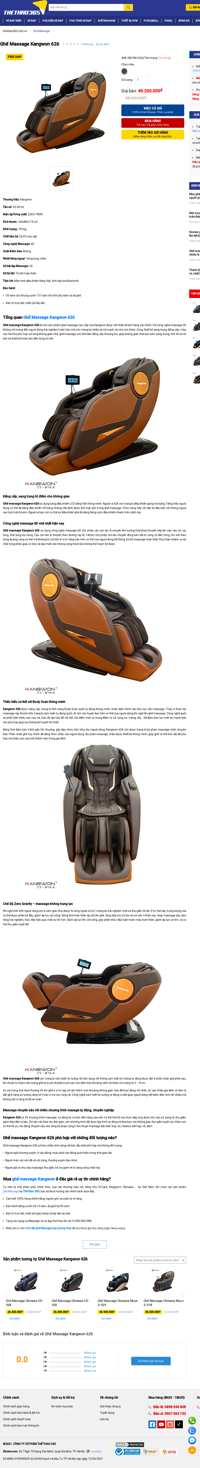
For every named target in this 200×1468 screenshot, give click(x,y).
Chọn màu (127, 64)
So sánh (102, 44)
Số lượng (126, 79)
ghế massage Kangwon (33, 1179)
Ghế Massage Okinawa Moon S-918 (164, 1303)
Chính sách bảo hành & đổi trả (21, 1412)
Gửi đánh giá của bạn (151, 1361)
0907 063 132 (175, 1414)
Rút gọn (94, 1244)
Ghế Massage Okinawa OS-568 (24, 1303)
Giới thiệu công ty (110, 1406)
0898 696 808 (175, 1407)
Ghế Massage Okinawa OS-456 (70, 1303)
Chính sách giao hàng (16, 1406)
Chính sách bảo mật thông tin (21, 1425)
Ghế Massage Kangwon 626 (49, 317)
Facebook (192, 1440)
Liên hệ (104, 1419)
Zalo (192, 1430)
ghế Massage (11, 1191)
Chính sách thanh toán (17, 1419)
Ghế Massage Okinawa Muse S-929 (118, 1303)
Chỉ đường (95, 1452)
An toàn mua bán (62, 1406)
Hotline (192, 1421)
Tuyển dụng (107, 1412)
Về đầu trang (192, 1450)
